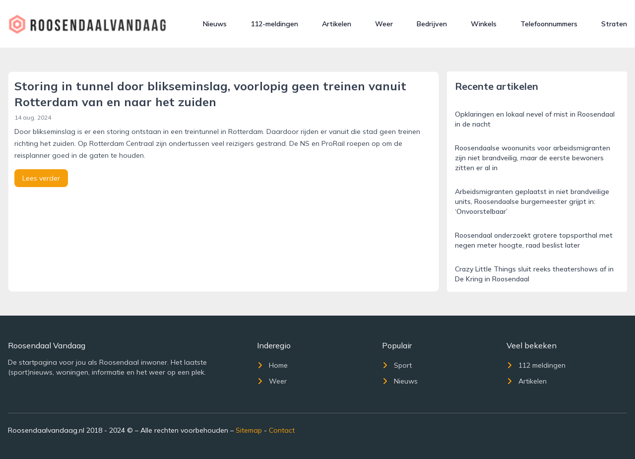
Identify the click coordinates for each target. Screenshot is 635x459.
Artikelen (336, 23)
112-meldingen (274, 23)
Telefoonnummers (548, 23)
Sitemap (249, 430)
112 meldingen (536, 365)
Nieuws (215, 23)
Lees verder (41, 178)
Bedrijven (432, 23)
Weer (384, 23)
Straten (614, 23)
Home (272, 365)
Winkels (484, 23)
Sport (397, 365)
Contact (282, 430)
